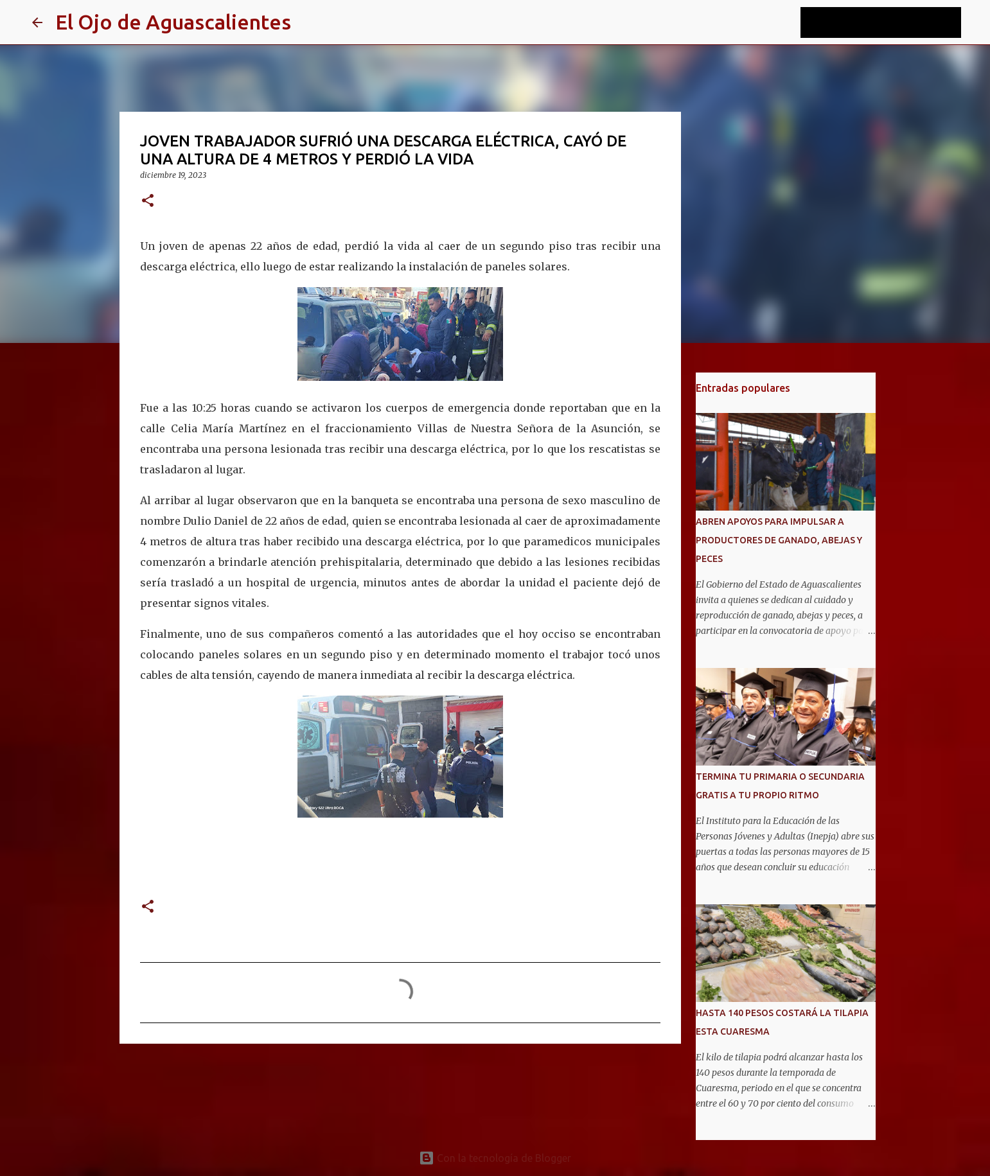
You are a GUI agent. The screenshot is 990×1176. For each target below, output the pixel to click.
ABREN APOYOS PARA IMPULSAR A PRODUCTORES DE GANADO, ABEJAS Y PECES (779, 540)
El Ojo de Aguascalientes (173, 21)
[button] (147, 201)
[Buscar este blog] (893, 22)
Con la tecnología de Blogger (495, 1158)
